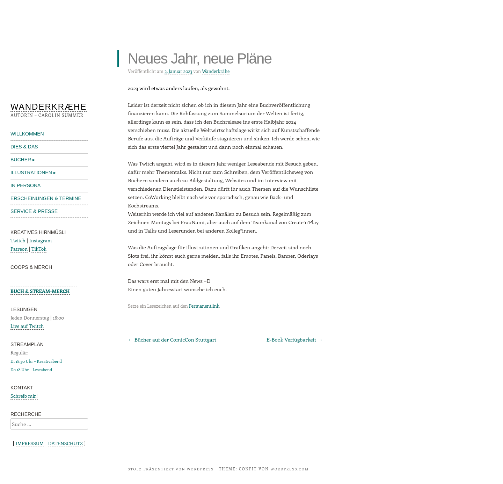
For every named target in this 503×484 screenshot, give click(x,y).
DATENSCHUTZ (65, 443)
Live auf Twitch (27, 326)
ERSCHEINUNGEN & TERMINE (45, 198)
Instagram (40, 240)
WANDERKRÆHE (48, 106)
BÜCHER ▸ (22, 159)
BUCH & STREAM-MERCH (40, 291)
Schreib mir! (24, 396)
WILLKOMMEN (27, 134)
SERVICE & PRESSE (34, 211)
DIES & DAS (24, 146)
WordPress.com (289, 469)
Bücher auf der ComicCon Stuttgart (172, 339)
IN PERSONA (25, 185)
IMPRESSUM (30, 443)
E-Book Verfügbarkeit (295, 339)
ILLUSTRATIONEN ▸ (33, 172)
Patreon (19, 248)
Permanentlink (204, 306)
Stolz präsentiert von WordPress (171, 469)
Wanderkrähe (215, 71)
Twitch (17, 240)
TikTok (38, 248)
